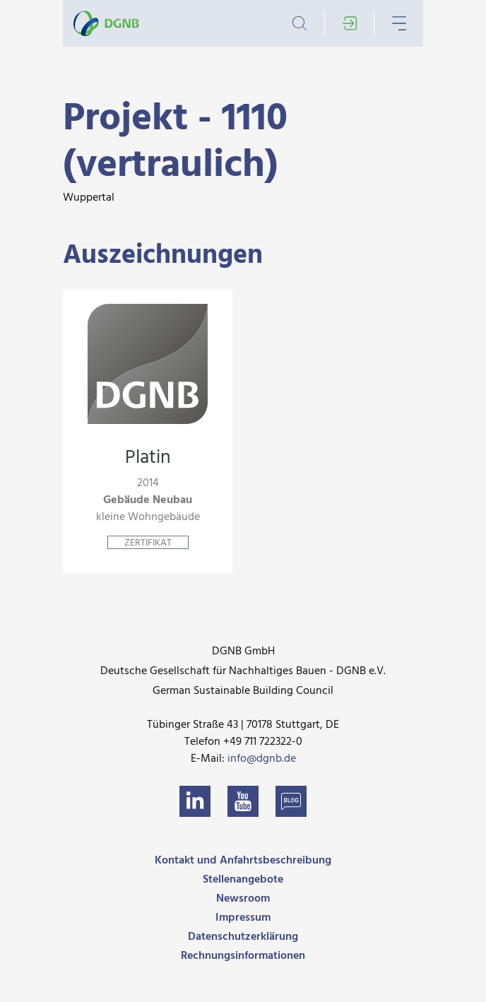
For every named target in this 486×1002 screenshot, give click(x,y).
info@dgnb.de (261, 759)
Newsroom (243, 899)
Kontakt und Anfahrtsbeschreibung (243, 860)
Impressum (243, 918)
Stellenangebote (243, 880)
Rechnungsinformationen (243, 956)
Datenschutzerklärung (243, 937)
